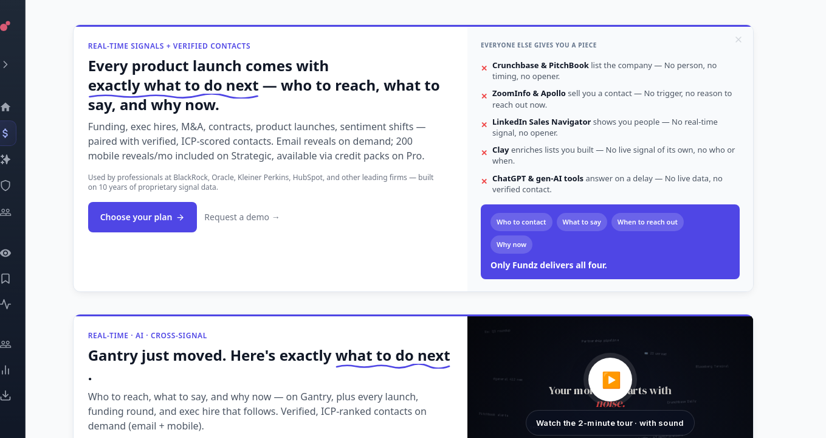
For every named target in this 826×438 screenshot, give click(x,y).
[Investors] (22, 212)
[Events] (22, 133)
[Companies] (22, 159)
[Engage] (22, 344)
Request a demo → (263, 217)
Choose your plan (164, 217)
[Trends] (22, 370)
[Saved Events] (22, 278)
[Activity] (22, 304)
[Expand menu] (22, 64)
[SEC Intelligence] (22, 185)
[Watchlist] (22, 253)
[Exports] (22, 395)
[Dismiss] (760, 39)
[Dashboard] (22, 107)
